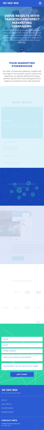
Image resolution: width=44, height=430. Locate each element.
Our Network (7, 408)
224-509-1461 (5, 425)
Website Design (7, 412)
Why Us (4, 400)
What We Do (6, 404)
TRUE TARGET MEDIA (11, 3)
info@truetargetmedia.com (10, 423)
